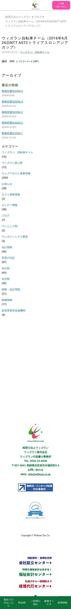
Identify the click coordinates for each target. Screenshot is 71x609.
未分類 (6, 268)
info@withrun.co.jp (39, 474)
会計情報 (7, 247)
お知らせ (7, 184)
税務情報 (7, 300)
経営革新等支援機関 (13, 310)
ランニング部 (9, 226)
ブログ (38, 17)
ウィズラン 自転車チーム (35, 52)
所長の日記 (8, 257)
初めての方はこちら (8, 602)
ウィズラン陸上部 (12, 162)
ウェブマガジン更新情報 (16, 173)
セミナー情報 (9, 205)
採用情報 (62, 602)
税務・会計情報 (11, 289)
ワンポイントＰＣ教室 (15, 236)
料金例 (22, 602)
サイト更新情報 (11, 194)
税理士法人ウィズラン (18, 17)
